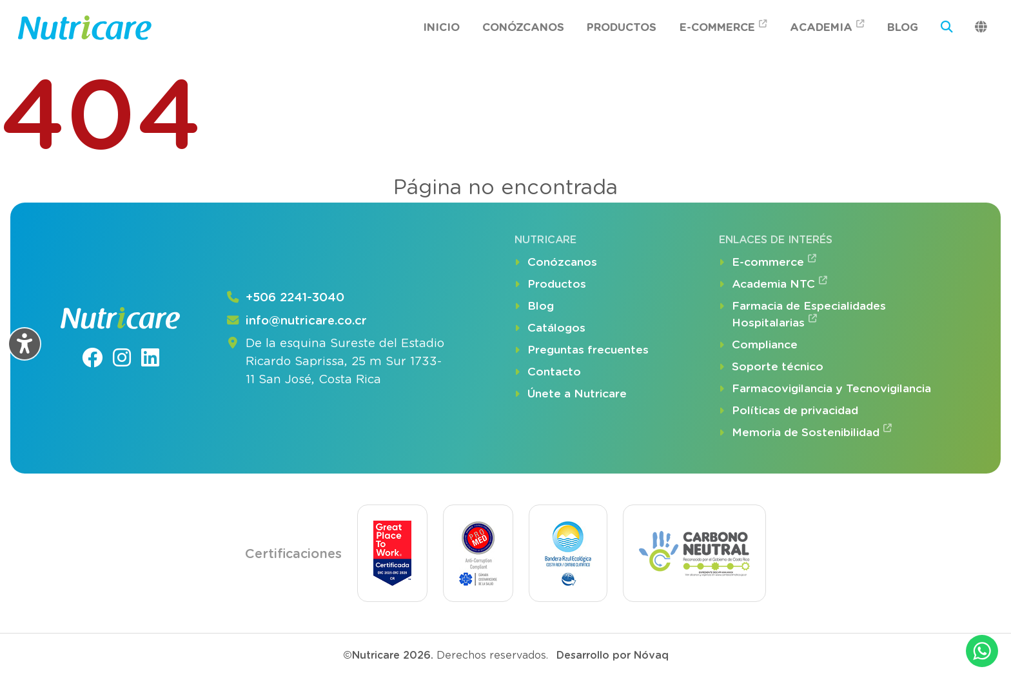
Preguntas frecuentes (582, 350)
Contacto (548, 372)
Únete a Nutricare (571, 394)
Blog (902, 27)
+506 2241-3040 (285, 298)
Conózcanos (523, 27)
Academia (827, 26)
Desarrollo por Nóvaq (612, 655)
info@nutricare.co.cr (296, 321)
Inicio (441, 27)
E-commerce (723, 26)
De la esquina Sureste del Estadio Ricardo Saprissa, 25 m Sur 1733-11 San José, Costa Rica (335, 361)
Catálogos (550, 328)
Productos (621, 27)
